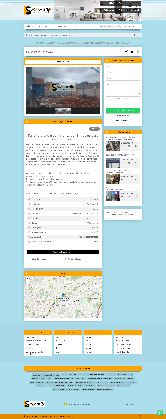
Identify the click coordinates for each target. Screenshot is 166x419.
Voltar (137, 35)
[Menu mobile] (28, 26)
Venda (36, 35)
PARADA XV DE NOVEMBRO (36, 341)
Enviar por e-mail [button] (123, 98)
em (69, 375)
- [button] (27, 282)
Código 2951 (73, 35)
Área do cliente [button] (128, 26)
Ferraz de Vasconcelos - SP (51, 35)
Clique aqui (110, 214)
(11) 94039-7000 (118, 3)
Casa (57, 337)
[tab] (33, 62)
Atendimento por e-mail (77, 404)
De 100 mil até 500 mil (124, 345)
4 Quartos (89, 348)
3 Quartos (89, 345)
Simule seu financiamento (67, 26)
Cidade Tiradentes (33, 345)
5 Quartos (89, 352)
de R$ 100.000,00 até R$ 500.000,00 (81, 386)
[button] (31, 87)
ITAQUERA (30, 337)
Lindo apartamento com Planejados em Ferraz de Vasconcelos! (121, 172)
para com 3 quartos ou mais (123, 382)
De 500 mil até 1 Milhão (124, 348)
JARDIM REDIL (31, 348)
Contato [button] (82, 26)
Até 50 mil (119, 337)
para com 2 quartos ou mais (69, 379)
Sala (57, 352)
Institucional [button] (47, 26)
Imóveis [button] (35, 26)
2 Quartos (89, 341)
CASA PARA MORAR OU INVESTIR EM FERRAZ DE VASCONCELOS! (120, 155)
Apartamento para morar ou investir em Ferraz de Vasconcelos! (121, 189)
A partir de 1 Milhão (123, 352)
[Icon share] (109, 10)
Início (29, 35)
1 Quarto (89, 337)
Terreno (59, 345)
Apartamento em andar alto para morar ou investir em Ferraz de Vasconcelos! (122, 138)
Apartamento (61, 341)
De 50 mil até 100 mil (123, 341)
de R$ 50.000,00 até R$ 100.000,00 (46, 375)
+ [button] (27, 278)
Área (65, 35)
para (38, 379)
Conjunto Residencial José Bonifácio (35, 353)
